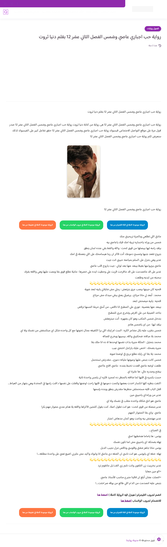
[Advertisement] (83, 72)
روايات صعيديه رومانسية (53, 13)
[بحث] (5, 13)
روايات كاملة (91, 13)
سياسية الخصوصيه (56, 4)
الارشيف (40, 4)
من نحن (90, 4)
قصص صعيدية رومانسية (25, 13)
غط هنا (101, 495)
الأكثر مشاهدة (75, 13)
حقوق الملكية (104, 4)
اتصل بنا (117, 4)
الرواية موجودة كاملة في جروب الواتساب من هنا (81, 225)
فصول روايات (153, 29)
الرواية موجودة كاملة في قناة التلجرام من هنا (127, 225)
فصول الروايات (107, 13)
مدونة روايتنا (132, 540)
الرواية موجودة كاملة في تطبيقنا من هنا (37, 225)
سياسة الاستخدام (75, 4)
